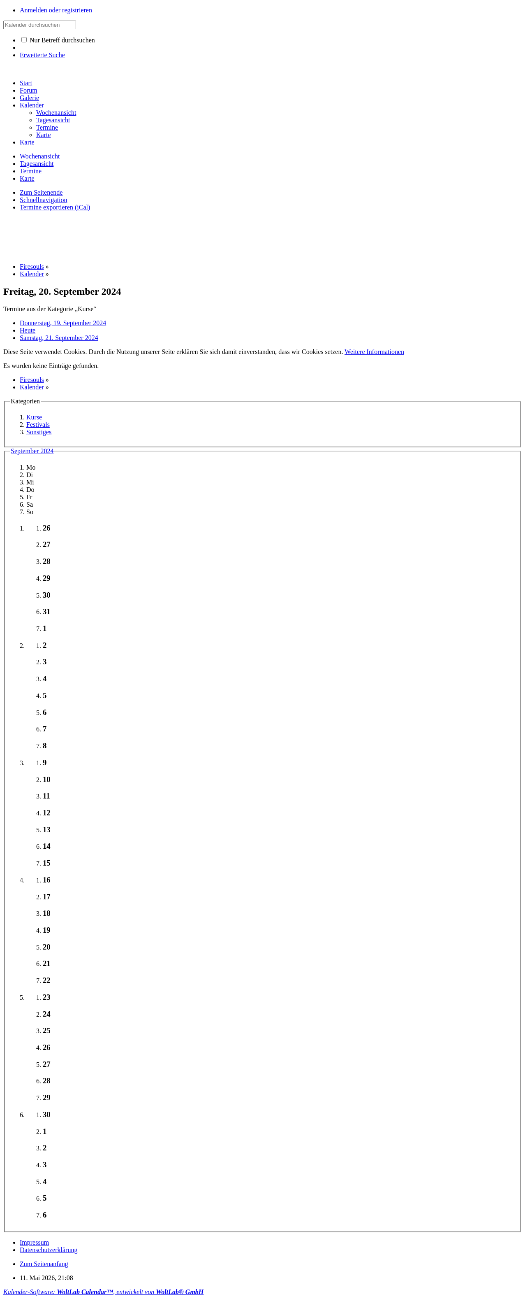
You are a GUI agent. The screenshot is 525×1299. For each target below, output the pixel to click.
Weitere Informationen (374, 351)
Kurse (34, 417)
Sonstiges (38, 431)
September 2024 (32, 450)
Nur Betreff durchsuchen (58, 40)
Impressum (34, 1242)
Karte (27, 142)
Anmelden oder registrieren (56, 10)
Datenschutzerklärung (48, 1249)
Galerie (29, 97)
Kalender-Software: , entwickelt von (103, 1291)
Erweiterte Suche (42, 54)
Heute (27, 330)
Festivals (38, 424)
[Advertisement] (153, 236)
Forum (28, 90)
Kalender (32, 105)
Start (26, 82)
